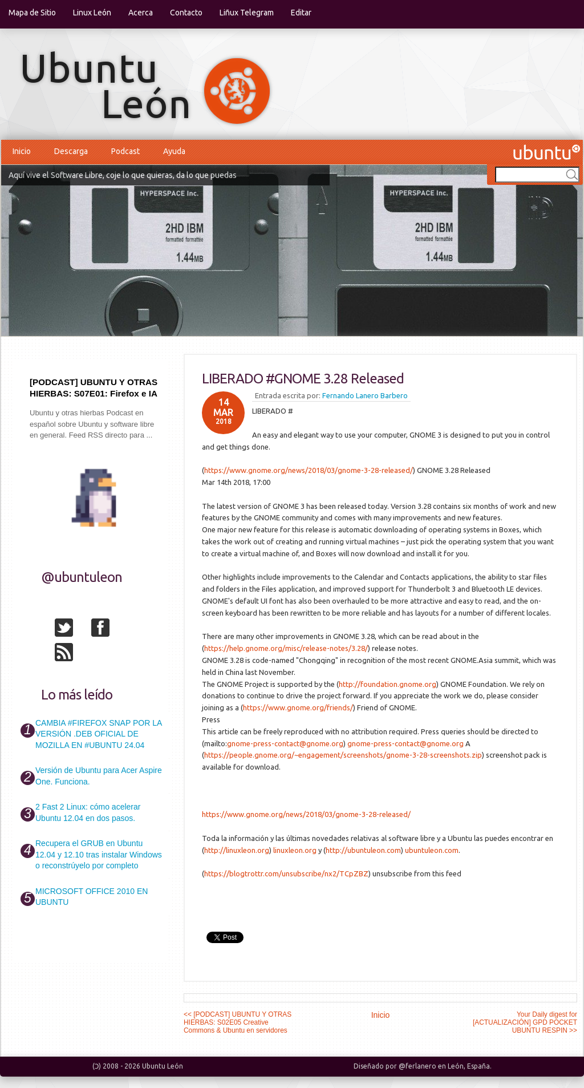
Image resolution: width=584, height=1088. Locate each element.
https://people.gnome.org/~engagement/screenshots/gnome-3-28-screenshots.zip (343, 755)
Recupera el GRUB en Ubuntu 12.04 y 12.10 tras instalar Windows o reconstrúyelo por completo (98, 854)
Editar (301, 12)
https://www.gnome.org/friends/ (298, 707)
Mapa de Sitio (32, 12)
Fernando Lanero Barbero (365, 395)
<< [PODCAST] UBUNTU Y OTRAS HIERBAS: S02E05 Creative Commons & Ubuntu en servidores (237, 1022)
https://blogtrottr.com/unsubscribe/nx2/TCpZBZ (286, 873)
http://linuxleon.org (236, 850)
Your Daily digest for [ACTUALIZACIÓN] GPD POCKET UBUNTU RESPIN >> (525, 1022)
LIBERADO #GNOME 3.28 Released (303, 378)
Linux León (92, 12)
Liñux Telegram (247, 12)
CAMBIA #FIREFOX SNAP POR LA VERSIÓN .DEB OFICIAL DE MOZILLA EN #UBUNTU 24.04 (98, 734)
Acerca (140, 12)
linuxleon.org (295, 850)
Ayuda (174, 151)
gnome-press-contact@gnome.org (285, 743)
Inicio (22, 151)
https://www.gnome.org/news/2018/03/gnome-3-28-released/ (308, 470)
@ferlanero (417, 1066)
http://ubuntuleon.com (363, 850)
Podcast (125, 151)
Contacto (186, 12)
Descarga (71, 151)
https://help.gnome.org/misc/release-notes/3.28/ (286, 648)
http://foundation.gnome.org (387, 684)
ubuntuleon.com (432, 850)
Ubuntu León (162, 1066)
